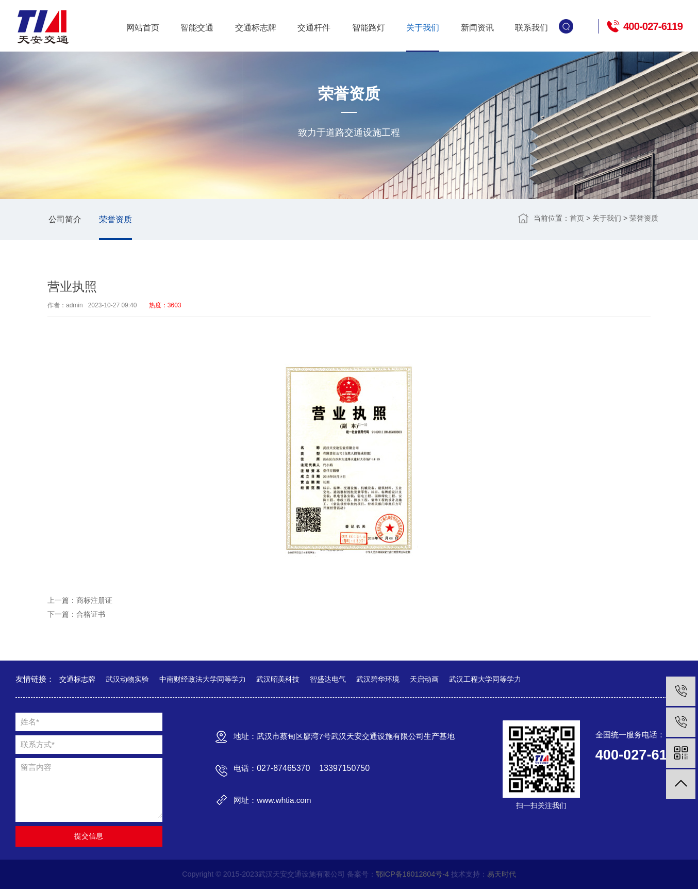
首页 (577, 218)
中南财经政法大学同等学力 (202, 679)
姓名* (30, 721)
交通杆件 (313, 27)
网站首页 (142, 27)
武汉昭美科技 (278, 679)
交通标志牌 (255, 27)
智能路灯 (368, 27)
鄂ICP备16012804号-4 (412, 874)
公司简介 (64, 219)
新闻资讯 (477, 27)
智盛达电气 (328, 679)
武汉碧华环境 (378, 679)
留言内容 (36, 767)
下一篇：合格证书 (76, 614)
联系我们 (531, 27)
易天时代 (501, 874)
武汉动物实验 (127, 679)
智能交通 (196, 27)
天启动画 (424, 679)
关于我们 (422, 27)
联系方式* (38, 744)
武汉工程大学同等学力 (485, 679)
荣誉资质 (115, 219)
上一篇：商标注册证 (79, 600)
